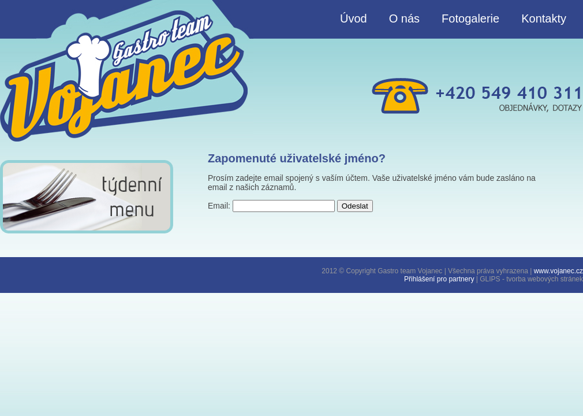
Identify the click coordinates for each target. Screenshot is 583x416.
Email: (219, 205)
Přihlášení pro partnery (439, 279)
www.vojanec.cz (558, 271)
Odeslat (355, 206)
